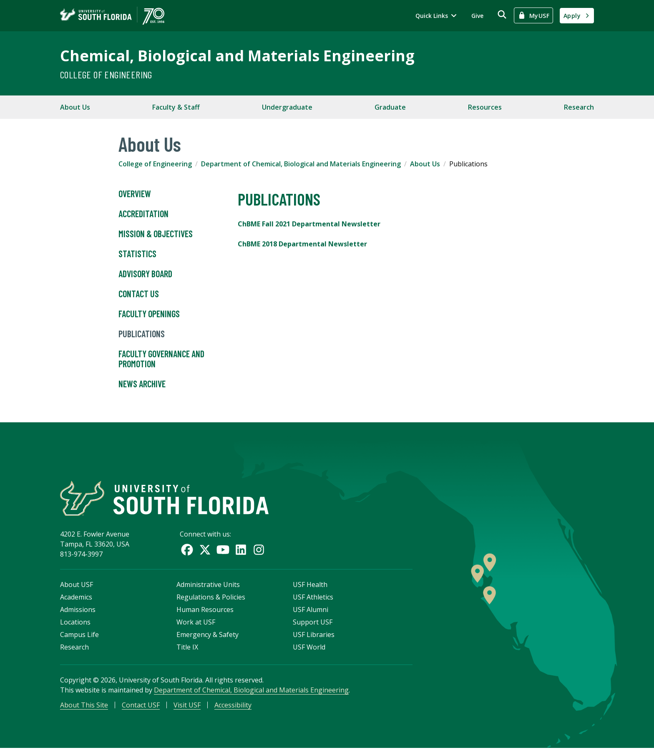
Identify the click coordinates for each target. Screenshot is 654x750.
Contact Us (138, 294)
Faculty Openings (149, 314)
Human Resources (205, 611)
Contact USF (141, 706)
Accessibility (233, 706)
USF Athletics (313, 598)
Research (579, 107)
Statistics (137, 254)
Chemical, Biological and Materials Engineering (237, 55)
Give (477, 16)
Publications (141, 334)
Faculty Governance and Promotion (161, 359)
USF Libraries (314, 636)
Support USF (312, 623)
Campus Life (79, 636)
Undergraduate (287, 107)
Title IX (187, 648)
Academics (76, 598)
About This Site (84, 706)
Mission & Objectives (155, 234)
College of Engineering (106, 74)
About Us (75, 107)
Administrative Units (208, 586)
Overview (134, 194)
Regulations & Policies (210, 598)
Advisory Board (145, 274)
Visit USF (187, 706)
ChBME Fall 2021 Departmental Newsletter (309, 223)
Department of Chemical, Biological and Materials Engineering (301, 163)
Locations (75, 623)
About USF (76, 586)
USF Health (310, 586)
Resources (485, 107)
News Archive (142, 384)
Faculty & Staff (176, 107)
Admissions (78, 611)
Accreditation (143, 214)
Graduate (390, 107)
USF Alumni (310, 611)
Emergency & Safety (207, 636)
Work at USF (195, 623)
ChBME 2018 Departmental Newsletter (302, 243)
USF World (309, 648)
